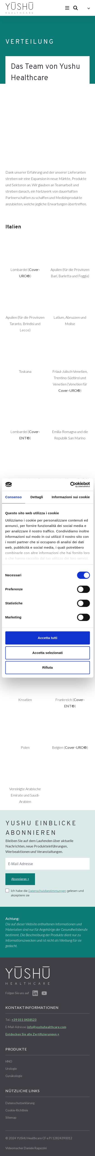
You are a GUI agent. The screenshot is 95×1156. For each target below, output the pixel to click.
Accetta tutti (47, 638)
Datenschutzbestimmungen (47, 891)
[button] (85, 8)
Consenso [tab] (13, 497)
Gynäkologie (13, 1076)
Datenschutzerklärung (20, 1103)
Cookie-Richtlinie (16, 1110)
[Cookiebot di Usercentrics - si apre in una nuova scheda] (70, 485)
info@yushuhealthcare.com (46, 1027)
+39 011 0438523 (24, 1020)
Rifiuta (47, 667)
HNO (8, 1061)
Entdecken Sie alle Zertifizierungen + (32, 1034)
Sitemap (10, 1117)
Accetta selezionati (47, 653)
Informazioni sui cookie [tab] (71, 497)
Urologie (11, 1068)
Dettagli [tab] (36, 497)
